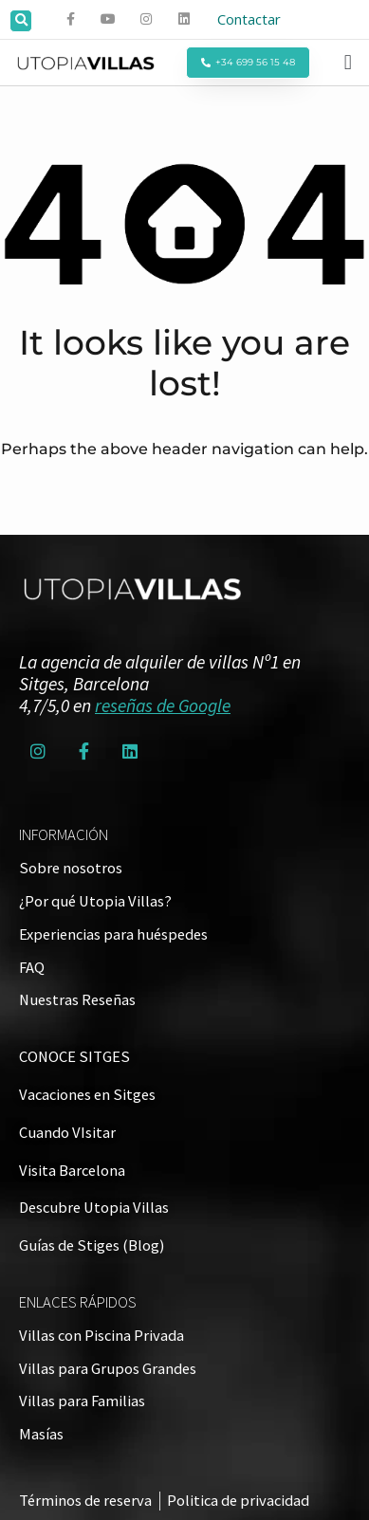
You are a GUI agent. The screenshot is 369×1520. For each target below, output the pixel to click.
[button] (20, 20)
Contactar (249, 18)
